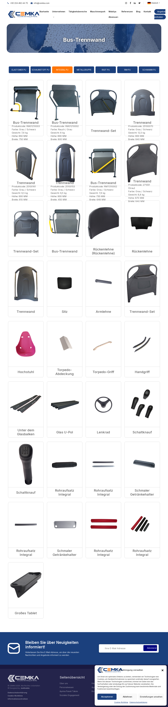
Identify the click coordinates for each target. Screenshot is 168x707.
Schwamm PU (149, 70)
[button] (162, 670)
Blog (137, 11)
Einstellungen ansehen (151, 696)
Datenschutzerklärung (138, 702)
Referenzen (126, 11)
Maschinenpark (97, 11)
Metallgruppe (84, 70)
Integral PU (62, 70)
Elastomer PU (19, 70)
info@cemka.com (40, 3)
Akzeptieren (107, 696)
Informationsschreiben (18, 699)
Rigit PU (106, 70)
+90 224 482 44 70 (17, 3)
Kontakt (146, 11)
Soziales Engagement (69, 695)
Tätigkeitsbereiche (77, 11)
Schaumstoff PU (40, 70)
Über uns (64, 683)
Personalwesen (67, 687)
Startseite (44, 11)
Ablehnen (127, 696)
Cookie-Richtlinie (121, 702)
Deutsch (153, 3)
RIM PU (127, 70)
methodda (25, 688)
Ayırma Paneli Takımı (69, 691)
